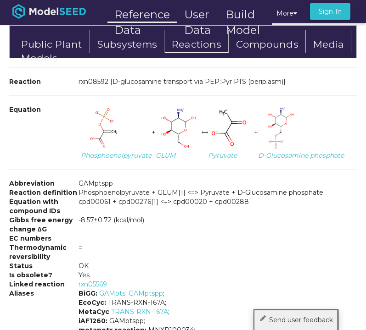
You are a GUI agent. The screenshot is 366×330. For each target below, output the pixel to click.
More (286, 13)
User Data (197, 15)
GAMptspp (146, 293)
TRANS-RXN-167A (139, 312)
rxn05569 (93, 284)
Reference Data (142, 15)
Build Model (242, 15)
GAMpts (112, 293)
